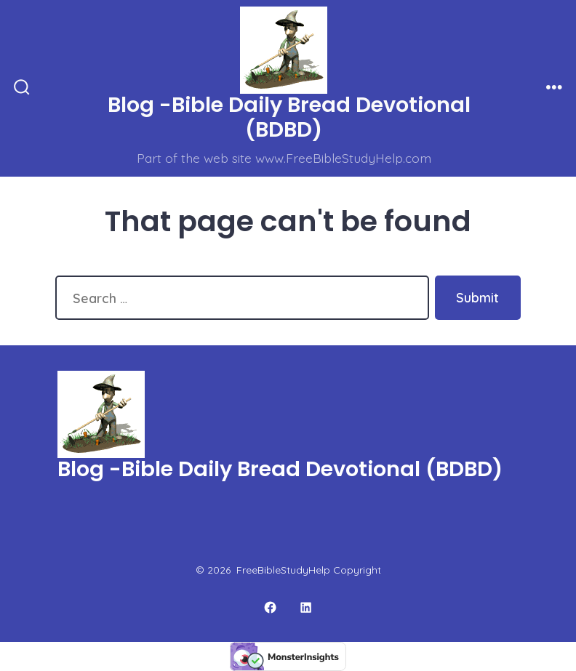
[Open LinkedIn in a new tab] (306, 607)
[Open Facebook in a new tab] (270, 607)
